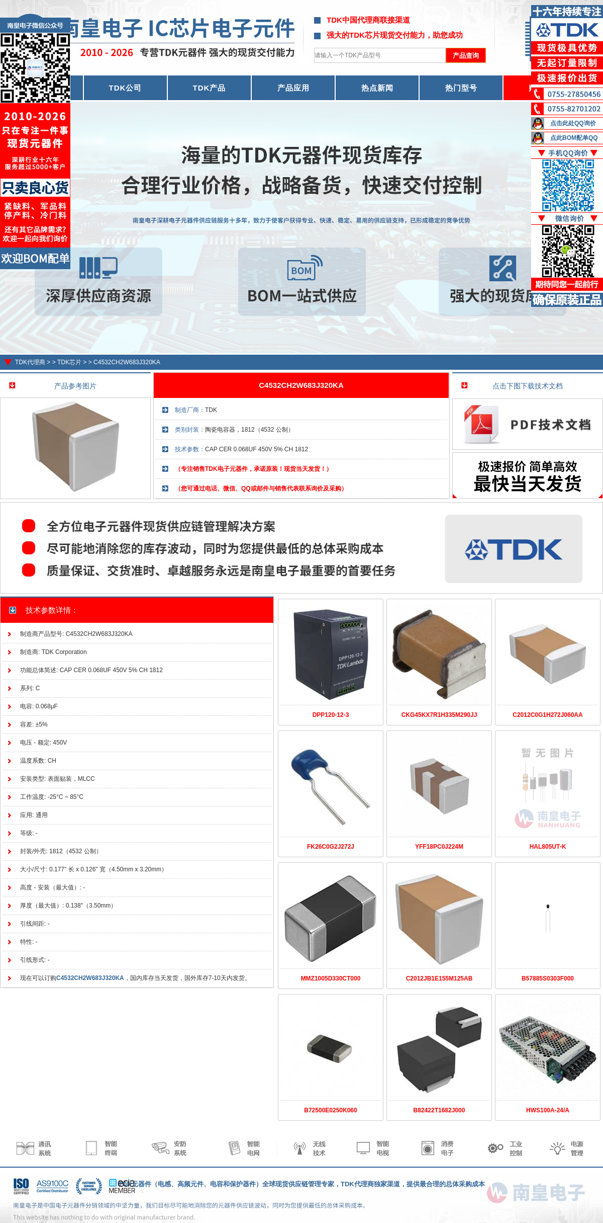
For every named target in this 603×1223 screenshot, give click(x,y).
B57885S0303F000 (548, 978)
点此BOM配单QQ (574, 137)
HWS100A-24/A (547, 1110)
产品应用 (293, 88)
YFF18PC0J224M (439, 846)
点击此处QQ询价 (573, 123)
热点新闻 (377, 88)
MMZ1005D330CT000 (331, 978)
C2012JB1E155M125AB (439, 978)
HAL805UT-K (548, 846)
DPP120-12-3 (331, 714)
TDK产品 (209, 88)
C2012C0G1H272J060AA (547, 714)
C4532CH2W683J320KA (126, 362)
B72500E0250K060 (330, 1110)
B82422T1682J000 (439, 1110)
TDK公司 (125, 88)
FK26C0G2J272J (330, 846)
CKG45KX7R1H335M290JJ (439, 714)
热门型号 (461, 88)
